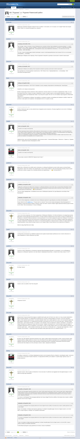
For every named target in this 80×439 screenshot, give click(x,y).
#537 (72, 334)
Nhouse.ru (8, 7)
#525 (72, 104)
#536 (72, 312)
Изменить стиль (9, 437)
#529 (72, 179)
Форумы (13, 7)
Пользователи (20, 7)
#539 (72, 367)
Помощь (15, 437)
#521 (72, 22)
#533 (72, 262)
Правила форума (67, 435)
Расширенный (74, 4)
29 (21, 16)
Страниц (12, 16)
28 (19, 16)
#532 (72, 246)
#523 (72, 61)
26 (16, 16)
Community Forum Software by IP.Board (69, 437)
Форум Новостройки (8, 435)
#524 (72, 78)
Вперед (24, 16)
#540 (72, 384)
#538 (72, 350)
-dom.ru (30, 202)
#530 (72, 210)
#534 (72, 279)
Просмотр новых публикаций (66, 7)
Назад (8, 16)
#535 (72, 296)
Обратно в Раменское (71, 432)
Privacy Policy (72, 435)
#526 (72, 121)
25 (14, 16)
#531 (72, 229)
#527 (72, 145)
